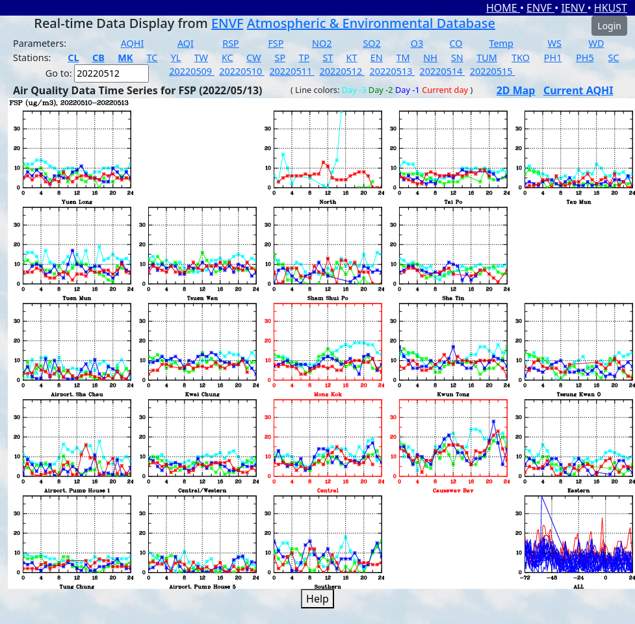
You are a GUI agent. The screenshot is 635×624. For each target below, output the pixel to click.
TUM (486, 57)
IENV (574, 8)
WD (596, 43)
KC (227, 57)
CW (253, 57)
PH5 (585, 57)
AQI (185, 43)
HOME (503, 8)
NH (430, 57)
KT (351, 57)
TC (152, 57)
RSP (230, 43)
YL (176, 57)
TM (402, 57)
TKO (521, 57)
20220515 (492, 71)
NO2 (321, 43)
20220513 (392, 71)
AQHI (132, 43)
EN (376, 57)
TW (201, 57)
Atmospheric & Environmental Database (371, 23)
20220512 (342, 71)
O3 (417, 43)
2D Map (516, 90)
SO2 (371, 43)
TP (303, 57)
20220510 (242, 71)
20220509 (191, 71)
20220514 (442, 71)
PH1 (553, 57)
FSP (275, 43)
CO (456, 43)
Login (609, 26)
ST (327, 57)
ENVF (540, 8)
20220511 (292, 71)
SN (457, 57)
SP (280, 57)
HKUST (610, 8)
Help (317, 599)
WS (555, 43)
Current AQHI (578, 90)
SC (613, 57)
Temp (501, 43)
